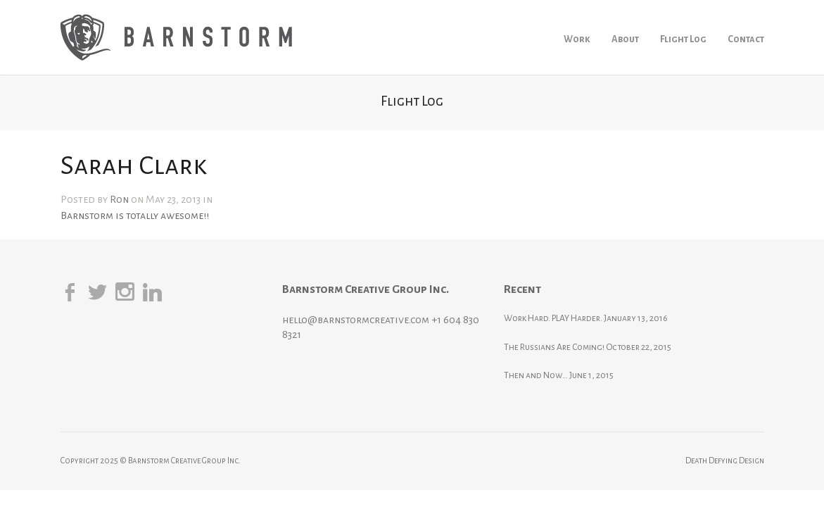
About (625, 39)
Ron (119, 199)
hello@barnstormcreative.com (373, 319)
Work (577, 39)
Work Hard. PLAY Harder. (588, 318)
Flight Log (683, 39)
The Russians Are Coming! (589, 347)
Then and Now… (571, 375)
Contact (746, 39)
